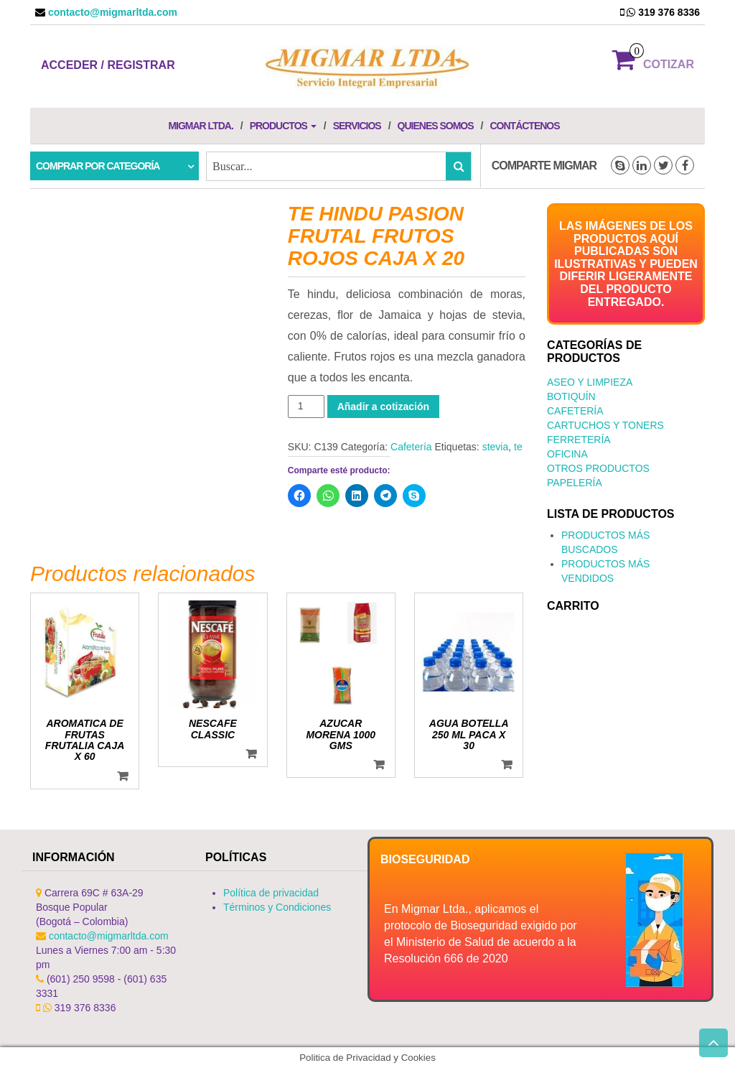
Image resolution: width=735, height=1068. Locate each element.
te (518, 446)
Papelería (574, 482)
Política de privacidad (271, 892)
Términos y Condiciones (277, 907)
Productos (283, 125)
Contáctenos (524, 125)
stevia (495, 446)
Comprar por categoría (97, 166)
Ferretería (579, 439)
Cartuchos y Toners (605, 425)
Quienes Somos (436, 125)
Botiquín (571, 396)
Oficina (567, 454)
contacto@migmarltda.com (111, 12)
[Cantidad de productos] (306, 406)
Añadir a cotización (383, 406)
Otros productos (598, 468)
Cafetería (411, 446)
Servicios (357, 125)
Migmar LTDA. (200, 125)
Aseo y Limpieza (589, 382)
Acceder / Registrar (108, 65)
